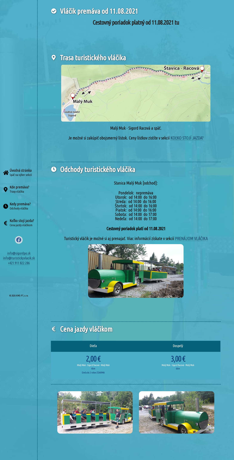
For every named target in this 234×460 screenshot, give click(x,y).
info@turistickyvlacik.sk (19, 258)
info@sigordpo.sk (18, 253)
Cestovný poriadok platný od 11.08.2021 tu (136, 22)
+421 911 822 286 (19, 263)
